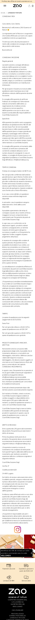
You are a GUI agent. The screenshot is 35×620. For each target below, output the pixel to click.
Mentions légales (17, 614)
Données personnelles (17, 616)
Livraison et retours (17, 618)
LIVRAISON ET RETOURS (15, 13)
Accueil (3, 13)
